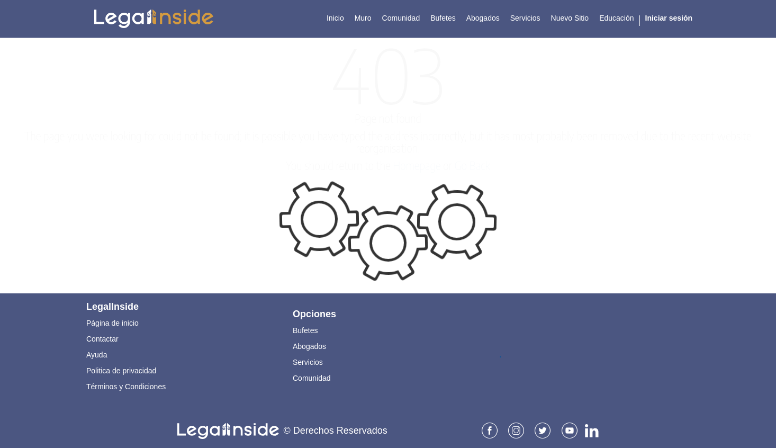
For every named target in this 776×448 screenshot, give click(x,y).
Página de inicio (112, 322)
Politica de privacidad (121, 370)
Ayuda (96, 354)
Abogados (309, 346)
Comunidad (312, 377)
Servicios (308, 361)
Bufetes (305, 330)
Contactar (102, 338)
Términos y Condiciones (126, 386)
